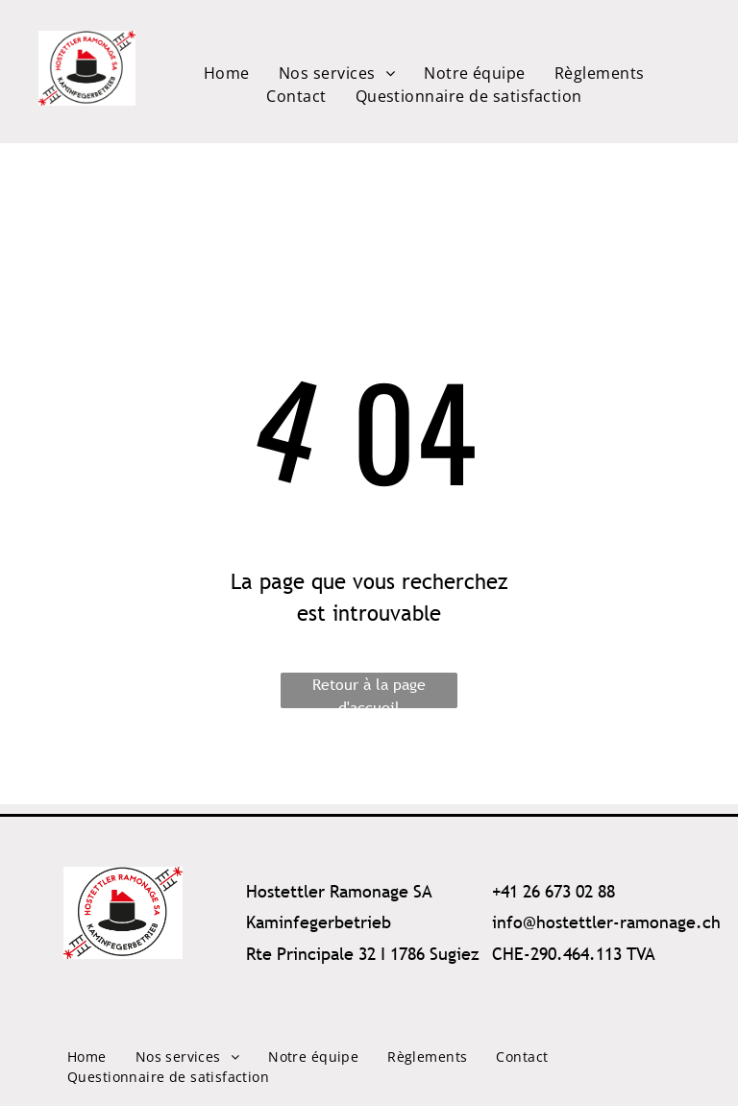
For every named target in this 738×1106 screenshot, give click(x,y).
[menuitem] (226, 73)
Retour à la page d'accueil (369, 691)
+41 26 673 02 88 (553, 891)
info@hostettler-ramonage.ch (606, 922)
